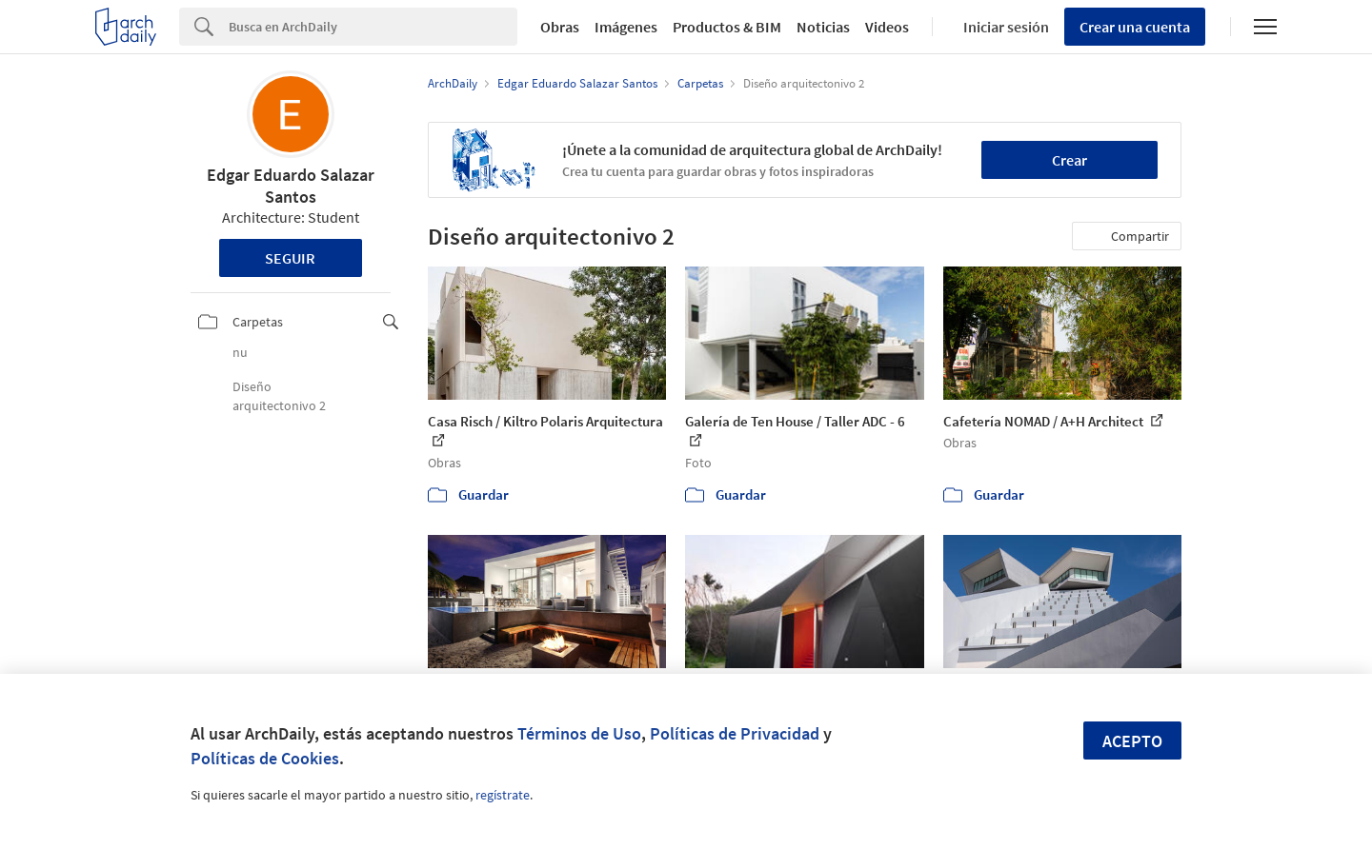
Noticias (823, 26)
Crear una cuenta (1134, 26)
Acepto (1132, 741)
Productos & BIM (727, 26)
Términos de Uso (579, 733)
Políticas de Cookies (265, 758)
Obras (559, 26)
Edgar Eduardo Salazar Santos (290, 185)
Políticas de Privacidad (734, 733)
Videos (887, 26)
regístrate (502, 794)
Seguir (290, 257)
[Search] (373, 27)
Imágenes (626, 26)
